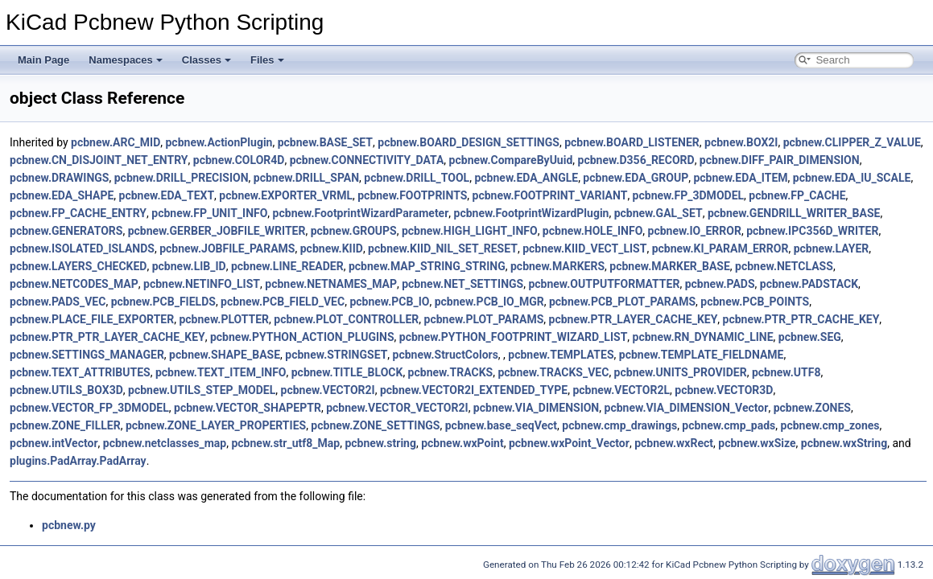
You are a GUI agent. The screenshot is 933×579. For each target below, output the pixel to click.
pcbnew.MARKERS (557, 266)
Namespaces (126, 60)
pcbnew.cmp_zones (830, 425)
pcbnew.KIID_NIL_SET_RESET (443, 248)
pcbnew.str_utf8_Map (285, 443)
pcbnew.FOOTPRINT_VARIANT (550, 195)
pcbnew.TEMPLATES (560, 354)
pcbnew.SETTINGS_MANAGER (87, 354)
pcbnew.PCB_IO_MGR (489, 301)
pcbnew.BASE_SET (325, 142)
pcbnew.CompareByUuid (511, 160)
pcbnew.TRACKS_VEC (553, 372)
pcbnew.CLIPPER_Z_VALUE (852, 142)
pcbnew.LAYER (831, 248)
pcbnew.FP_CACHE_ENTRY (78, 213)
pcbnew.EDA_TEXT (167, 195)
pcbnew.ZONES (812, 407)
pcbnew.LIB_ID (189, 266)
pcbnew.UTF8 (786, 372)
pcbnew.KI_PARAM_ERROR (720, 248)
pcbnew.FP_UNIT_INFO (209, 213)
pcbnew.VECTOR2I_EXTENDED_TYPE (474, 390)
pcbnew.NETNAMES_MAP (331, 283)
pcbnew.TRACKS (450, 372)
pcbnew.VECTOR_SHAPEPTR (247, 407)
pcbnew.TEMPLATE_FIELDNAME (701, 354)
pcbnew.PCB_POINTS (754, 301)
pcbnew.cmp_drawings (619, 425)
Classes (206, 60)
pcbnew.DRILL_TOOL (416, 177)
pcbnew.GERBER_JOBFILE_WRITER (217, 230)
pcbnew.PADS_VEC (57, 301)
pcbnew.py (69, 525)
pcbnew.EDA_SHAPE (62, 195)
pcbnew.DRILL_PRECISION (181, 177)
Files (267, 60)
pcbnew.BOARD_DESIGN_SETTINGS (468, 142)
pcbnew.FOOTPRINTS (412, 195)
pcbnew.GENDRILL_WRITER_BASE (794, 213)
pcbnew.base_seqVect (501, 425)
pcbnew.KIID (331, 248)
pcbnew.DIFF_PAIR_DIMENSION (780, 160)
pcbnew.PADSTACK (809, 283)
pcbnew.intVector (54, 443)
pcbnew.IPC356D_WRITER (812, 230)
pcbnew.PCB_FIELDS (163, 301)
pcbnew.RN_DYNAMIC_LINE (703, 337)
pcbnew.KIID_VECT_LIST (584, 248)
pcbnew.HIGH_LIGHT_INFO (470, 230)
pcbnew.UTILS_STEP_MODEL (201, 390)
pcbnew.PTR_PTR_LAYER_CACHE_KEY (107, 337)
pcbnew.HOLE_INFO (592, 230)
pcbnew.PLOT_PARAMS (484, 319)
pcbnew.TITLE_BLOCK (347, 372)
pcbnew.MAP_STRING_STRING (427, 266)
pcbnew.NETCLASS (784, 266)
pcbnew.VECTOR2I (328, 390)
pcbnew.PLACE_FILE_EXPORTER (92, 319)
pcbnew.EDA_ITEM (740, 177)
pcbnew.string (380, 443)
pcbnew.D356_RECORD (636, 160)
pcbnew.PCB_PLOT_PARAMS (622, 301)
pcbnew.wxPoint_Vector (569, 443)
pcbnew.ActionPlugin (218, 142)
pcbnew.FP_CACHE (797, 195)
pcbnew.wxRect (673, 443)
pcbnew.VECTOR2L (621, 390)
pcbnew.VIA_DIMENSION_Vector (687, 407)
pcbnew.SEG (809, 337)
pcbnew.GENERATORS (66, 230)
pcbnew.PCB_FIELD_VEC (283, 301)
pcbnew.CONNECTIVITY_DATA (367, 160)
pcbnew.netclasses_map (164, 443)
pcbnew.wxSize (756, 443)
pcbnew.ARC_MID (115, 142)
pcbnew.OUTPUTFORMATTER (603, 283)
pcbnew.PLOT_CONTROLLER (346, 319)
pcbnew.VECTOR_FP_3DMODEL (89, 407)
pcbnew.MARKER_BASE (669, 266)
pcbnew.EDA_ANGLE (526, 177)
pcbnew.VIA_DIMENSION (536, 407)
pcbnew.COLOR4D (239, 160)
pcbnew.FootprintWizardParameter (361, 213)
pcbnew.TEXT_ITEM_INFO (221, 372)
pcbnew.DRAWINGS (59, 177)
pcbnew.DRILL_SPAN (306, 177)
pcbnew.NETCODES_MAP (74, 283)
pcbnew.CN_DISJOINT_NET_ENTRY (99, 160)
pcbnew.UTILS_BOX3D (66, 390)
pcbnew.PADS (720, 283)
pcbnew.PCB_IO (389, 301)
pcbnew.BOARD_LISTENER (632, 142)
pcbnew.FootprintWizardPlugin (531, 213)
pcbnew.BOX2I (741, 142)
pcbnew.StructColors (445, 354)
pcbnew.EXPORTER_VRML (286, 195)
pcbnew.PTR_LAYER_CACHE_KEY (633, 319)
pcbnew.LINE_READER (287, 266)
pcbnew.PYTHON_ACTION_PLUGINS (302, 337)
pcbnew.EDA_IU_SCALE (852, 177)
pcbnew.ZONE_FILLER (65, 425)
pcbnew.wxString (844, 443)
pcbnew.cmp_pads (728, 425)
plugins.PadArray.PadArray (78, 460)
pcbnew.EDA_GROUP (635, 177)
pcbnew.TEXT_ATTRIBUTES (80, 372)
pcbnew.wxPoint (462, 443)
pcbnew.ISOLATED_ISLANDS (82, 248)
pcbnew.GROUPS (354, 230)
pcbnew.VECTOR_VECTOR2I (397, 407)
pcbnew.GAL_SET (658, 213)
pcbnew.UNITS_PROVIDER (680, 372)
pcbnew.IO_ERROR (694, 230)
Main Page (43, 60)
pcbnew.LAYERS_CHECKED (78, 266)
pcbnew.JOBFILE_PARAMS (227, 248)
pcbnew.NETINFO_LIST (201, 283)
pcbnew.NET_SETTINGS (462, 283)
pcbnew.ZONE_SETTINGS (375, 425)
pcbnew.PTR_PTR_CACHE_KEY (801, 319)
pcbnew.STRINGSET (336, 354)
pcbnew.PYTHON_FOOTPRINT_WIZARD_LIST (513, 337)
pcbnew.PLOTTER (224, 319)
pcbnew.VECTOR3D (724, 390)
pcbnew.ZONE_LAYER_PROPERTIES (216, 425)
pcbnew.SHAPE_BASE (224, 354)
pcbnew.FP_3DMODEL (688, 195)
